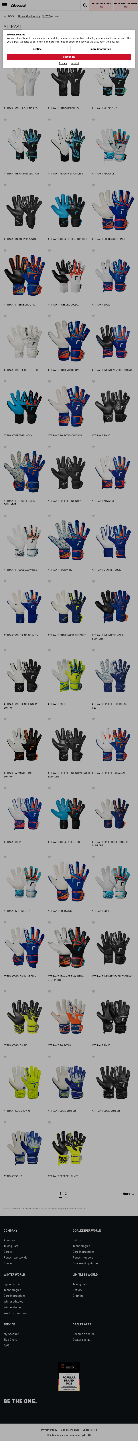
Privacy (63, 63)
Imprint (75, 63)
